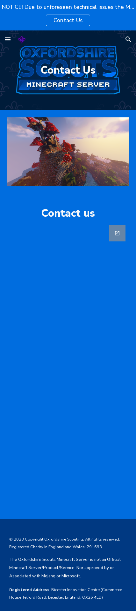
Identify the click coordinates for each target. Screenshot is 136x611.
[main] (68, 70)
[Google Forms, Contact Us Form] (68, 368)
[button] (7, 39)
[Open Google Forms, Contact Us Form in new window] (117, 233)
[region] (68, 15)
